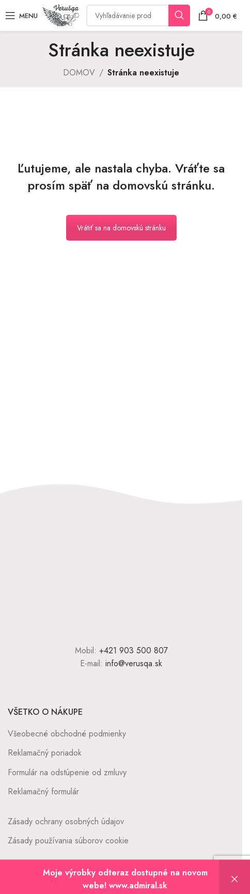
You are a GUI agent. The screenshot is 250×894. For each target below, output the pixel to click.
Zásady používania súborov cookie (68, 840)
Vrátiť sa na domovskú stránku (121, 228)
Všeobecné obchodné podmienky (67, 734)
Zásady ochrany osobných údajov (66, 821)
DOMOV (79, 73)
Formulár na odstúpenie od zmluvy (67, 772)
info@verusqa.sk (133, 663)
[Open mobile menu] (21, 15)
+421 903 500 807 (133, 650)
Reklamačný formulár (43, 791)
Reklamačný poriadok (45, 753)
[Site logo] (60, 15)
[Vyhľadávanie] (138, 15)
